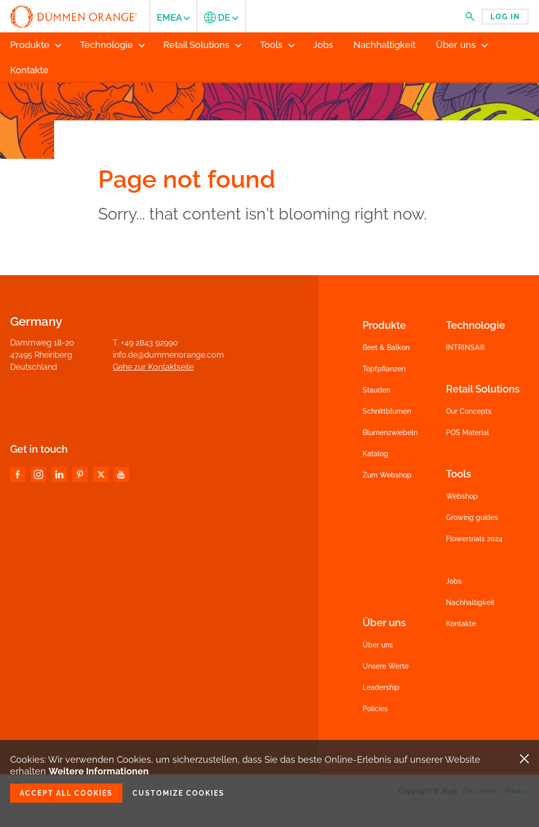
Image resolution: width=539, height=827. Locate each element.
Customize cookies (178, 793)
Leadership (381, 687)
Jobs (454, 581)
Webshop (462, 496)
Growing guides (472, 517)
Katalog (375, 454)
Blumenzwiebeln (390, 432)
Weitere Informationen (99, 771)
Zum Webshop (387, 475)
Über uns (378, 645)
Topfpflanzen (384, 369)
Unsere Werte (386, 666)
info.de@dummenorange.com (168, 355)
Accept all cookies (66, 793)
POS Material (467, 432)
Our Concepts (468, 411)
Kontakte (461, 624)
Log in (505, 17)
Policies (375, 709)
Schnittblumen (387, 411)
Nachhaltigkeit (470, 602)
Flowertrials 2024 (474, 539)
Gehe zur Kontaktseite (153, 367)
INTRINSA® (465, 347)
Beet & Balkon (386, 347)
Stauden (376, 390)
